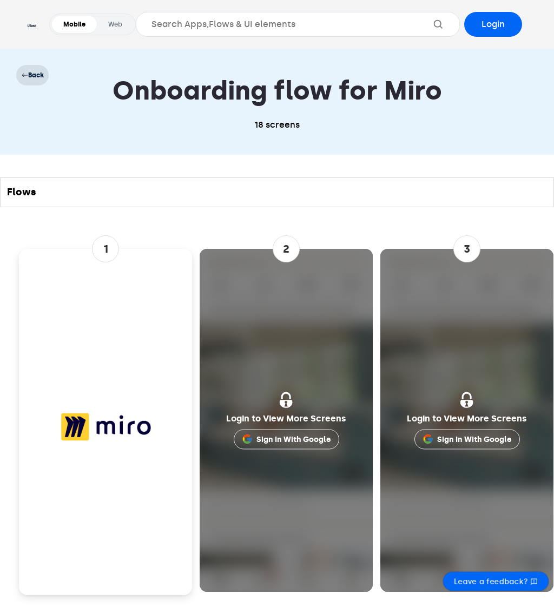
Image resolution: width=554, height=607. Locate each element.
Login (493, 24)
